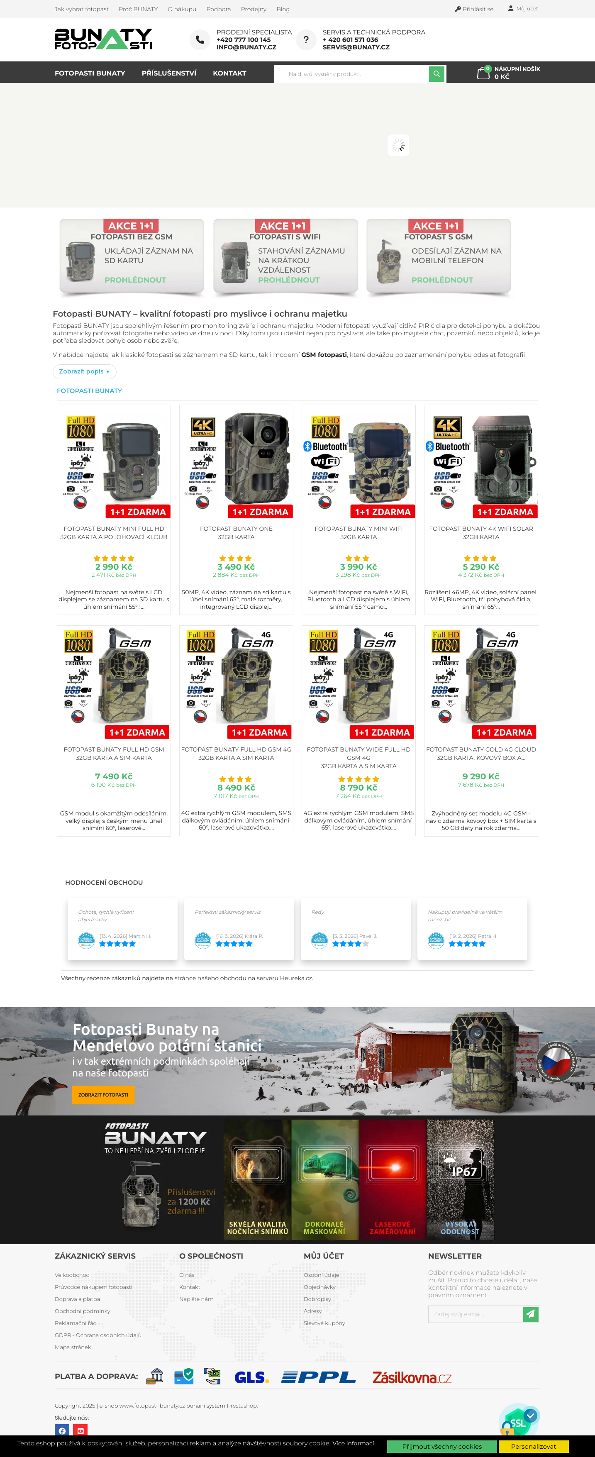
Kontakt (189, 1287)
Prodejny (254, 9)
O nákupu (182, 9)
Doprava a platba (77, 1299)
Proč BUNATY (138, 9)
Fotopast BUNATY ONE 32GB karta (236, 533)
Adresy (313, 1311)
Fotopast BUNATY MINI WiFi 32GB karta (358, 533)
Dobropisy (317, 1299)
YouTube (80, 1431)
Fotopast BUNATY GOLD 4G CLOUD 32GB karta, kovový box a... (481, 753)
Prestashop (242, 1406)
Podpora (218, 9)
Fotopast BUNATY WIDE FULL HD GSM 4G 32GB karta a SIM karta (359, 758)
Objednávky (320, 1287)
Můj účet (324, 1256)
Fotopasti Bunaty (89, 391)
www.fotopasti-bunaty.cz (152, 1406)
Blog (283, 9)
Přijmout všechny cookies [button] (442, 1446)
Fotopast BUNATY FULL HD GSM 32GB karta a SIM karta (113, 753)
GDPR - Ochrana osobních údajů (98, 1335)
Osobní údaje (321, 1275)
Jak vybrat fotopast (82, 9)
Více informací (353, 1443)
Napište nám (196, 1299)
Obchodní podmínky (82, 1311)
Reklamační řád (76, 1323)
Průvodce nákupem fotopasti (93, 1287)
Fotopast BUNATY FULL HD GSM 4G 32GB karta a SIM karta (236, 753)
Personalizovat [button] (533, 1446)
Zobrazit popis (82, 371)
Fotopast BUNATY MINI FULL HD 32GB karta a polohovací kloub (113, 533)
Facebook (62, 1431)
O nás (187, 1275)
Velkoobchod (72, 1275)
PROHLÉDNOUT (135, 280)
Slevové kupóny (324, 1323)
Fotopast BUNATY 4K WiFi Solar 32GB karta (481, 533)
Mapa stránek (73, 1347)
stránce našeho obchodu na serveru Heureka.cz (243, 978)
